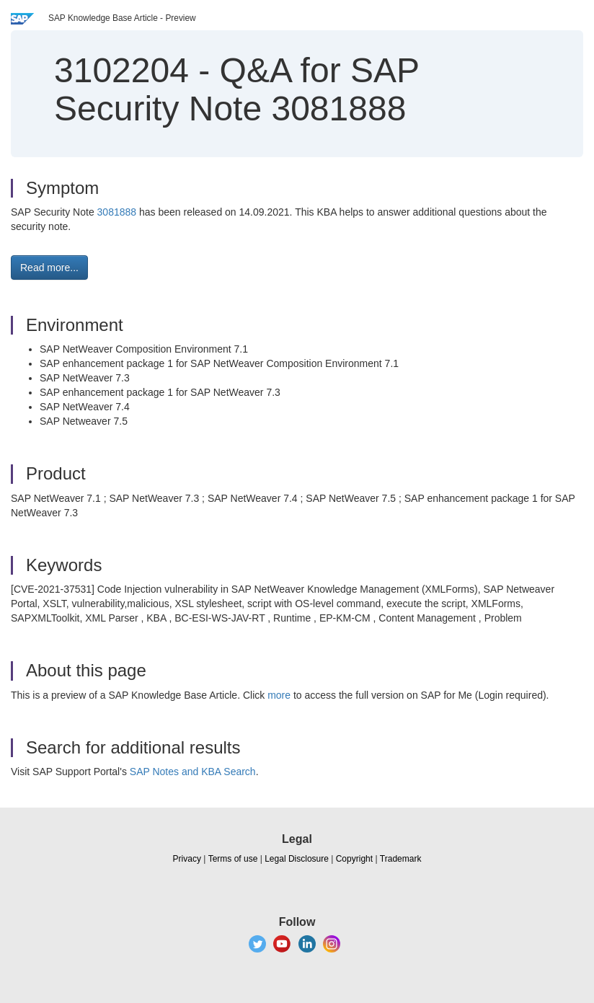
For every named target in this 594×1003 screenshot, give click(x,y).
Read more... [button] (49, 267)
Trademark (401, 859)
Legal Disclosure (297, 859)
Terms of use (233, 859)
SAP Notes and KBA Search (193, 771)
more (279, 695)
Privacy (187, 859)
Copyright (354, 859)
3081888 (118, 212)
